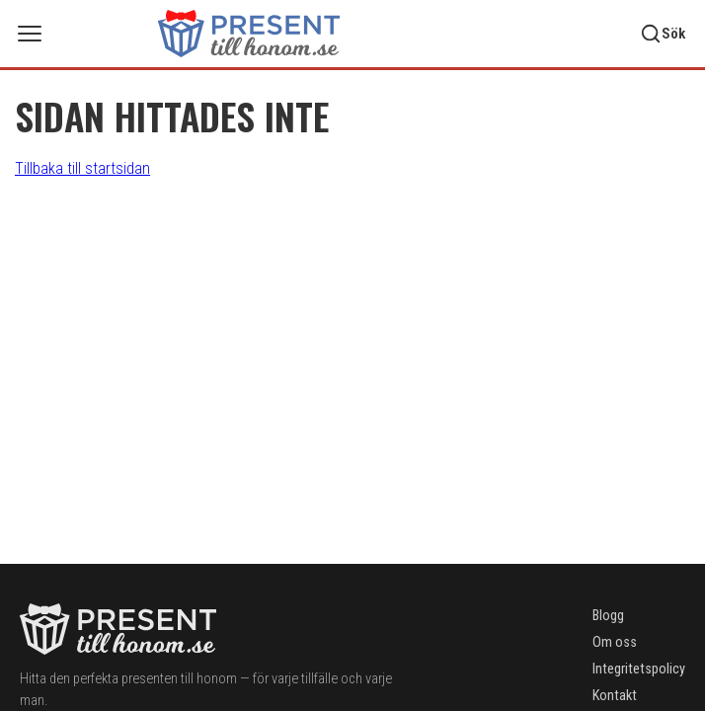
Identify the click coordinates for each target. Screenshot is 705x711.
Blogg (608, 615)
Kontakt (614, 695)
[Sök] (662, 33)
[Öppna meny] (29, 33)
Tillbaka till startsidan (82, 168)
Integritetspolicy (638, 669)
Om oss (614, 642)
